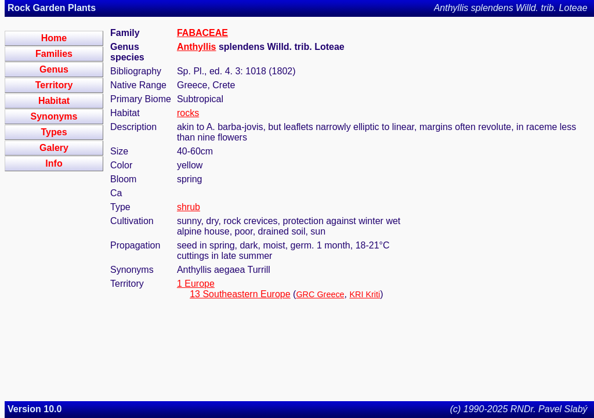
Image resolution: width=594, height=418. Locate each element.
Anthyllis (196, 47)
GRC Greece (320, 294)
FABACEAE (202, 33)
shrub (188, 207)
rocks (188, 113)
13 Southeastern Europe (240, 294)
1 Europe (196, 284)
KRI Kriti (364, 294)
